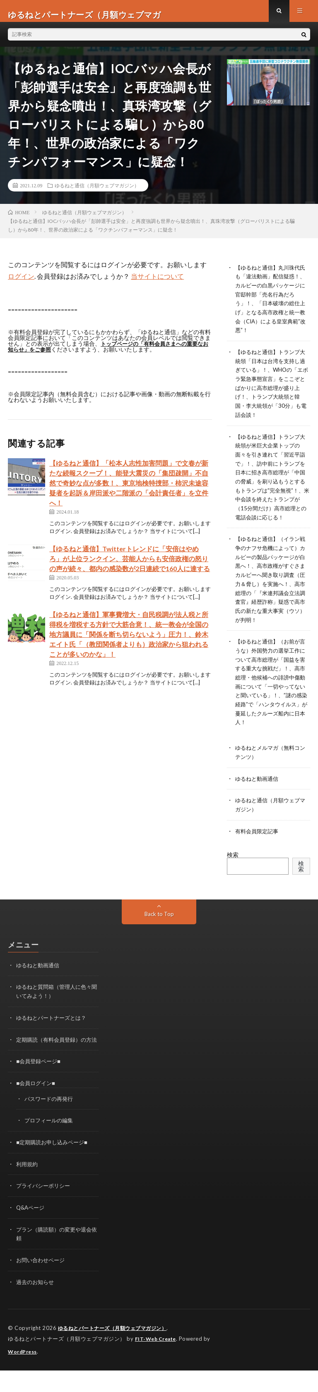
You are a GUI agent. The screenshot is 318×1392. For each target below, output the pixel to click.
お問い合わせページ (42, 1283)
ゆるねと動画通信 (258, 797)
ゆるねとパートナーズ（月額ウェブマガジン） (117, 1350)
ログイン (21, 283)
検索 (232, 873)
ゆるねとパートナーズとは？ (54, 1035)
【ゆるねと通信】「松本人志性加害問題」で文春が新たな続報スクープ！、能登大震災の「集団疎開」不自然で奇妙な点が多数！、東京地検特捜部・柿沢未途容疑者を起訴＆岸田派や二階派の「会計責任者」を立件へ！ (128, 490)
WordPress (24, 1373)
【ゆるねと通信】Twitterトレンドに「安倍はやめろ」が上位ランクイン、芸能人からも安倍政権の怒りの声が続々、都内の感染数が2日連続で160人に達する (129, 565)
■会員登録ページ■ (40, 1087)
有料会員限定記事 (258, 849)
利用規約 (27, 1188)
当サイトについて (157, 283)
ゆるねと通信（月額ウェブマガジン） (97, 192)
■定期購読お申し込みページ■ (54, 1166)
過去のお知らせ (36, 1304)
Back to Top (159, 932)
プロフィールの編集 (50, 1145)
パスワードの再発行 (50, 1123)
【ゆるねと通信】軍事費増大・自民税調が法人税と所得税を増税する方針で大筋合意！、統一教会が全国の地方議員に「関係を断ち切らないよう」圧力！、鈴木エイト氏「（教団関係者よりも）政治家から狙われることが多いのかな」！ (128, 641)
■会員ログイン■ (37, 1108)
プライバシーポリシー (45, 1209)
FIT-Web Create (157, 1361)
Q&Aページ (31, 1231)
